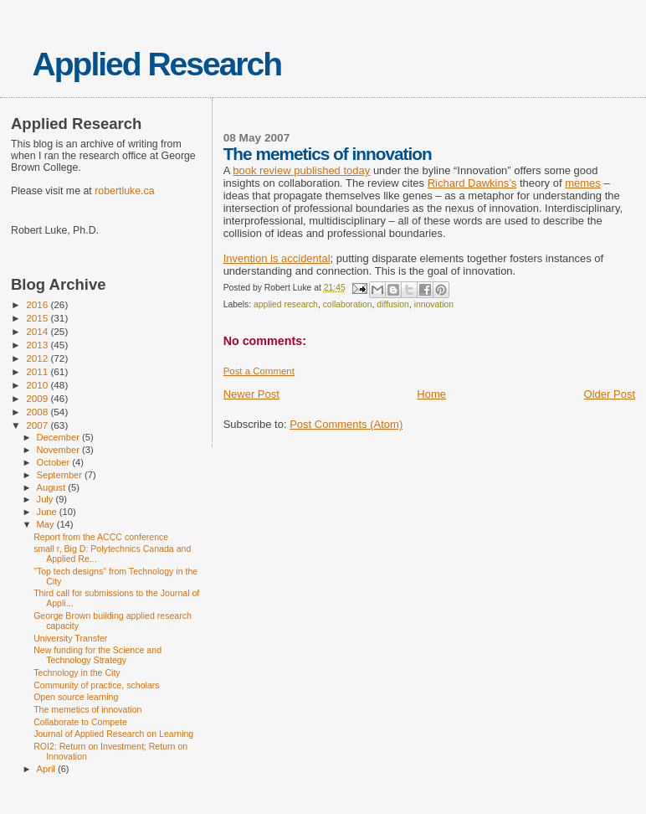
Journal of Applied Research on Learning (113, 734)
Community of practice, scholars (96, 685)
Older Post (609, 394)
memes (583, 183)
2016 (38, 304)
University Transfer (70, 638)
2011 (38, 371)
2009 (38, 398)
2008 (38, 411)
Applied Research (157, 64)
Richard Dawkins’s (472, 183)
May (47, 524)
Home (431, 394)
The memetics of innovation (87, 709)
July (46, 499)
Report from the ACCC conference (100, 537)
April (47, 769)
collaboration (347, 304)
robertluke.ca (124, 191)
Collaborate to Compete (80, 722)
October (55, 462)
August (53, 487)
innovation (434, 304)
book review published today (301, 170)
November (59, 450)
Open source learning (75, 697)
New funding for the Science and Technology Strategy (97, 655)
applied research (286, 304)
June (48, 512)
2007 (38, 425)
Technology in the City (76, 672)
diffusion (393, 304)
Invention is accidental (277, 258)
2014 (38, 331)
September (61, 475)
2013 (38, 344)
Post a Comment (259, 371)
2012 (38, 358)
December (59, 437)
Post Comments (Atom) (346, 424)
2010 (38, 384)
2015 (38, 317)
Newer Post (251, 394)
